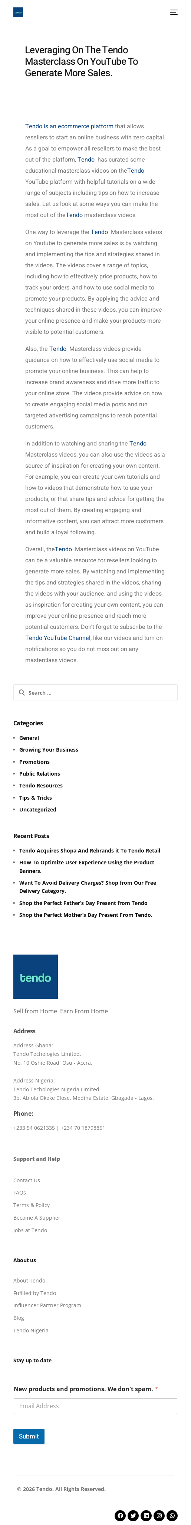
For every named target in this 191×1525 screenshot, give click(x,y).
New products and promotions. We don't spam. (86, 1389)
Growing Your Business (48, 749)
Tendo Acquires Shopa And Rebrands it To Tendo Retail (89, 850)
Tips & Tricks (35, 797)
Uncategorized (37, 809)
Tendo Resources (41, 785)
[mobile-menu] (173, 12)
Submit (29, 1436)
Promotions (34, 761)
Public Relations (39, 773)
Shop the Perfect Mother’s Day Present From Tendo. (85, 914)
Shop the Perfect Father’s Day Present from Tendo (83, 902)
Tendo (85, 159)
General (29, 737)
